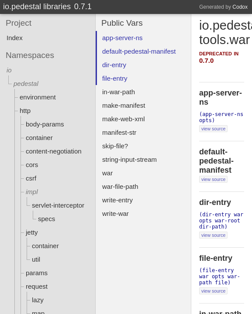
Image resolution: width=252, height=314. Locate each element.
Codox (240, 7)
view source (213, 128)
